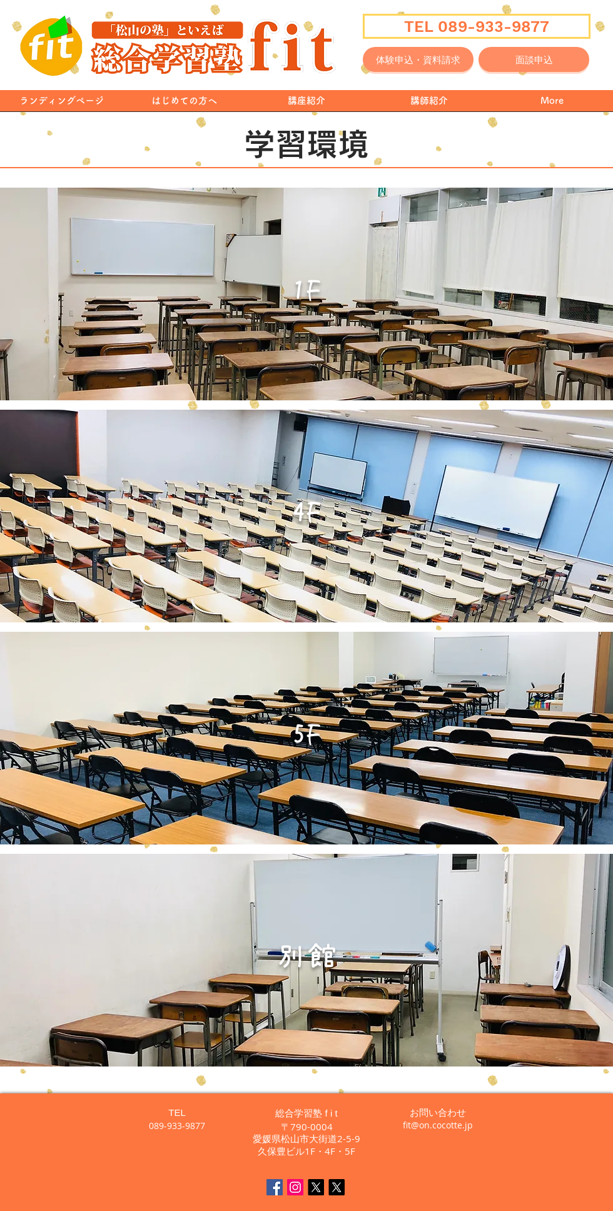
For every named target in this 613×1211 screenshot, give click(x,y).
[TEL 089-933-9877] (476, 26)
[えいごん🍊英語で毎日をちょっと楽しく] (336, 1187)
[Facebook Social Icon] (274, 1187)
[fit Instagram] (295, 1187)
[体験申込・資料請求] (418, 59)
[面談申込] (534, 59)
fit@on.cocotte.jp (438, 1125)
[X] (316, 1187)
